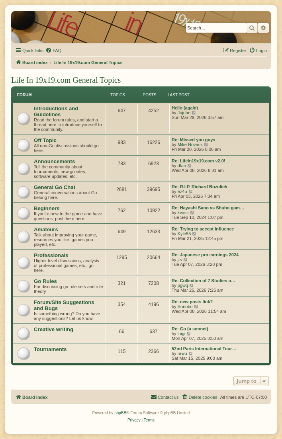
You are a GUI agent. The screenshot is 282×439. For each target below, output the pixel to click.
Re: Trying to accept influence (203, 228)
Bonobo (185, 306)
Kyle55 (184, 233)
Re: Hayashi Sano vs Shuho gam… (208, 207)
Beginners (47, 208)
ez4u (182, 191)
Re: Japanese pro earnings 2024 (205, 254)
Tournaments (50, 349)
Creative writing (53, 329)
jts (180, 259)
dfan (182, 165)
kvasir (183, 212)
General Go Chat (54, 187)
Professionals (51, 255)
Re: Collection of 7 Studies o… (203, 280)
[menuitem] (53, 50)
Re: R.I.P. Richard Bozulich (199, 186)
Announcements (54, 161)
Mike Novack (190, 144)
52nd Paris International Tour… (204, 348)
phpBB (120, 413)
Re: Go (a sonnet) (190, 328)
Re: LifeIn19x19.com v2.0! (198, 160)
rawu (182, 353)
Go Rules (45, 281)
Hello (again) (185, 107)
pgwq (183, 285)
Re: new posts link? (192, 301)
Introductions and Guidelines (56, 111)
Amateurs (46, 229)
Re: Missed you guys (193, 139)
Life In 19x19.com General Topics (66, 80)
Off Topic (45, 140)
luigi (182, 333)
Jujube (184, 112)
